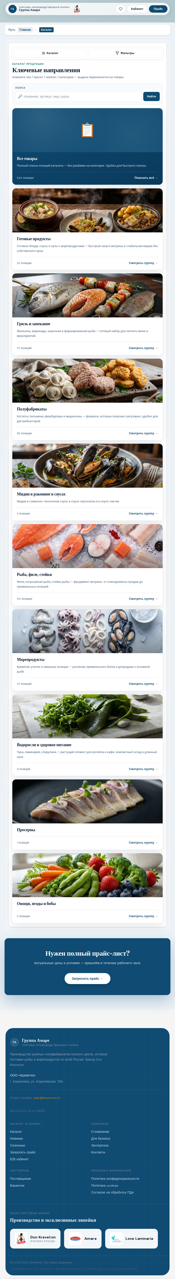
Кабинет (137, 9)
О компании (100, 1132)
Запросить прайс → (87, 978)
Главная (25, 30)
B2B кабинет (19, 1159)
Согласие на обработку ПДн (112, 1192)
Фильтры (124, 53)
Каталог (50, 53)
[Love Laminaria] (131, 1239)
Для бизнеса (100, 1138)
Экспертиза (100, 1145)
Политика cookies (105, 1185)
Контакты (98, 1152)
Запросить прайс (23, 1152)
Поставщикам (20, 1179)
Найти (151, 96)
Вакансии (17, 1185)
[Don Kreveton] (77, 9)
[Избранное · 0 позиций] (120, 9)
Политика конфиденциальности (115, 1179)
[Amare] (83, 1239)
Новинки (16, 1138)
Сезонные (17, 1145)
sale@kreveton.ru (46, 1098)
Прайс (158, 9)
